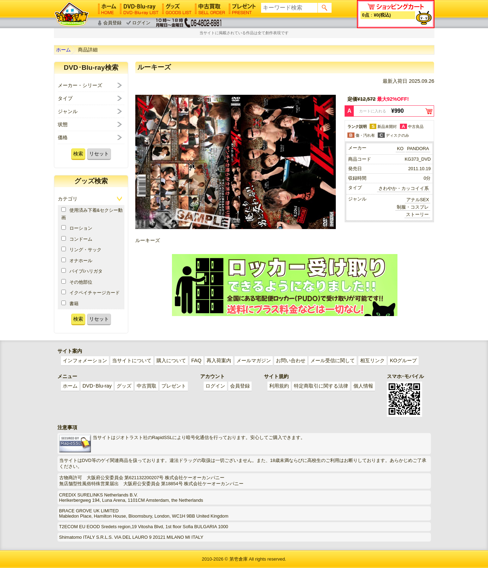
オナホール (76, 260)
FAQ (196, 360)
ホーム (63, 50)
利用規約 (279, 386)
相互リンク (372, 360)
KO (400, 148)
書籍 (70, 303)
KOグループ (403, 360)
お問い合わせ (290, 360)
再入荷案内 (218, 360)
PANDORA (418, 148)
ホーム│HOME (107, 9)
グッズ (124, 386)
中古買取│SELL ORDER (210, 9)
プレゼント (173, 386)
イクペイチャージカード (90, 292)
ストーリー (417, 214)
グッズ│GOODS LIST (176, 9)
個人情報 (363, 386)
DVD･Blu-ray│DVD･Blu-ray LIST (139, 9)
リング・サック (81, 249)
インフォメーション (85, 360)
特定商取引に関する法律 (321, 386)
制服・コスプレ (413, 207)
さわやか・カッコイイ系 (403, 188)
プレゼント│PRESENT (242, 9)
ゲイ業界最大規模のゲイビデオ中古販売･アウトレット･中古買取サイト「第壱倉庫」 (71, 14)
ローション (76, 228)
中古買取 (146, 386)
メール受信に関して (332, 360)
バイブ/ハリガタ (82, 271)
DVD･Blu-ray (97, 386)
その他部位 (76, 282)
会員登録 (112, 22)
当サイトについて (132, 360)
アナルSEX (417, 199)
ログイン (141, 22)
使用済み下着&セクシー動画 (92, 213)
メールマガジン (253, 360)
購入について (171, 360)
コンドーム (76, 239)
